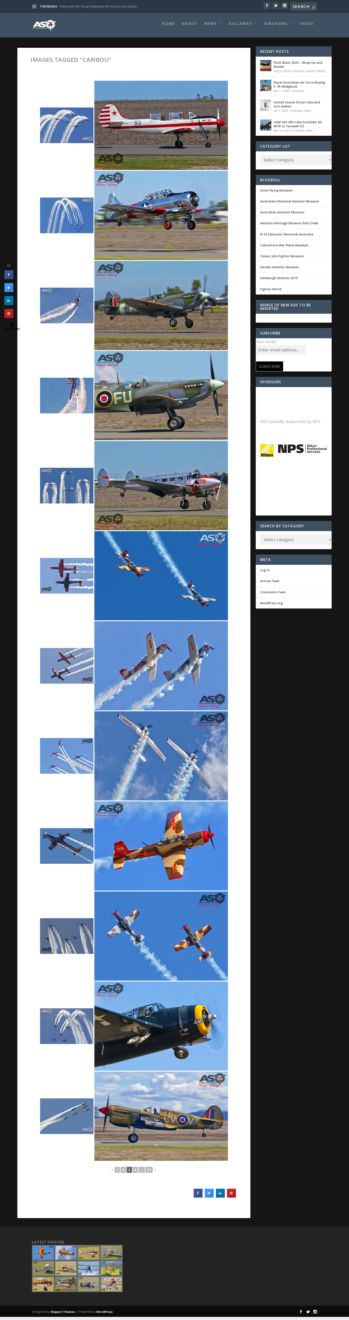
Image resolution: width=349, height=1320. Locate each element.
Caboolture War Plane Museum (284, 248)
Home (168, 27)
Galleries (240, 27)
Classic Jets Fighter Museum (282, 259)
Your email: (266, 344)
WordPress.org (271, 606)
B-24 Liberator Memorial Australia (286, 237)
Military (321, 74)
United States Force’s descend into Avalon (297, 107)
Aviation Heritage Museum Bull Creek (289, 226)
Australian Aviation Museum (282, 215)
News (210, 27)
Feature (310, 74)
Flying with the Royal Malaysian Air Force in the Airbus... (99, 6)
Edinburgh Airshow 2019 (278, 281)
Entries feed (269, 584)
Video (307, 27)
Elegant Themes (63, 1315)
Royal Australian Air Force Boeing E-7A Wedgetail (299, 87)
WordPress (104, 1315)
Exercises (298, 74)
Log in (265, 573)
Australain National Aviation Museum (289, 204)
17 (149, 1173)
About (190, 27)
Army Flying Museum (276, 193)
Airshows (276, 27)
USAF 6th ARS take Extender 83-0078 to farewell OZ (298, 127)
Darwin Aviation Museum (279, 270)
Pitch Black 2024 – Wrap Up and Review (298, 68)
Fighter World (270, 292)
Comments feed (272, 595)
